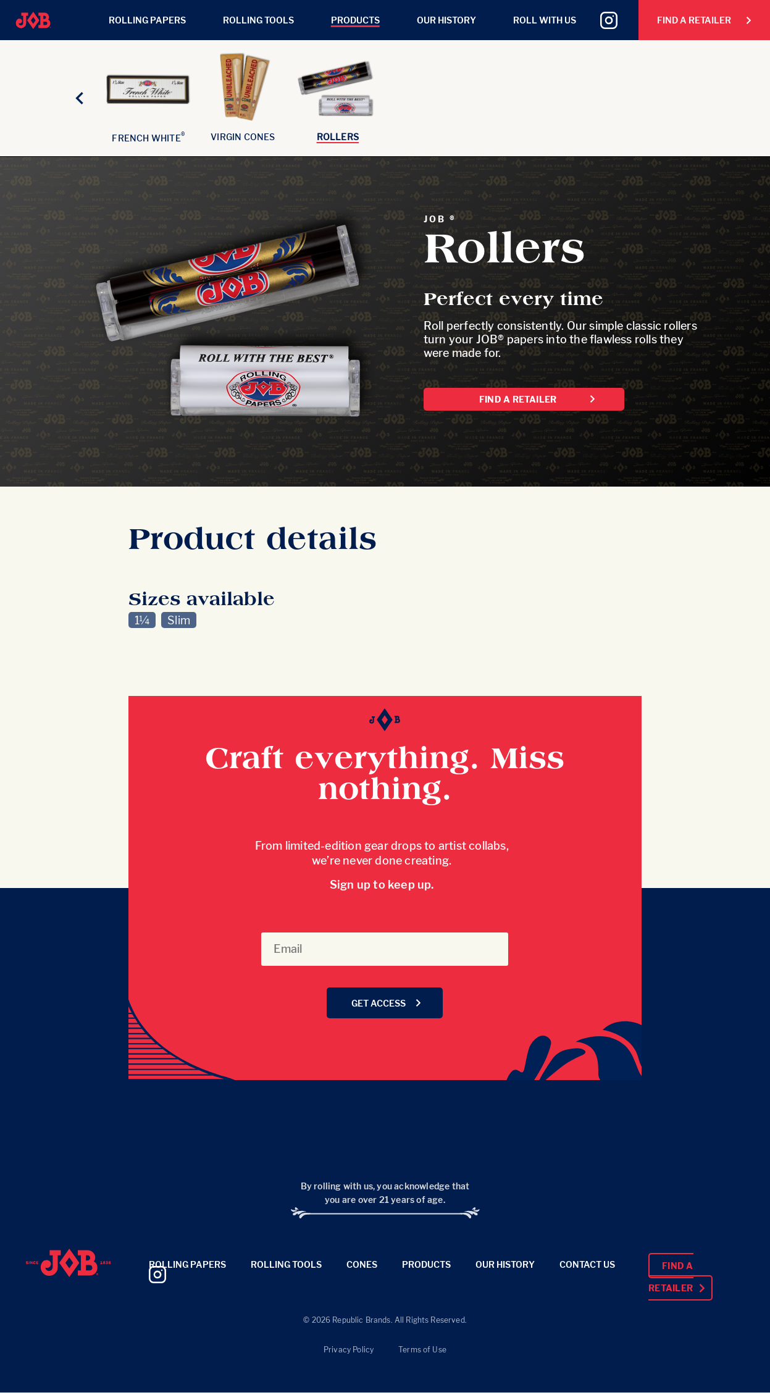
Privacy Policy (349, 1349)
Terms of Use (422, 1349)
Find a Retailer (704, 20)
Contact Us (587, 1264)
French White (148, 138)
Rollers (338, 137)
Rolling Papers (147, 20)
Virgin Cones (243, 137)
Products (355, 20)
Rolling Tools (258, 20)
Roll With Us (544, 20)
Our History (446, 20)
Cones (361, 1264)
